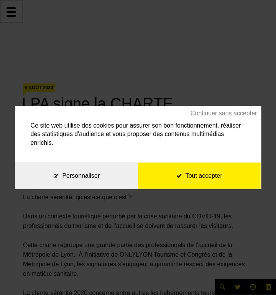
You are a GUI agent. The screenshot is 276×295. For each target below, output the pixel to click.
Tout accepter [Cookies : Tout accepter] (199, 175)
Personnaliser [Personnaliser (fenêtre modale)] (81, 175)
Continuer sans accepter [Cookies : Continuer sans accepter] (224, 113)
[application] (257, 276)
